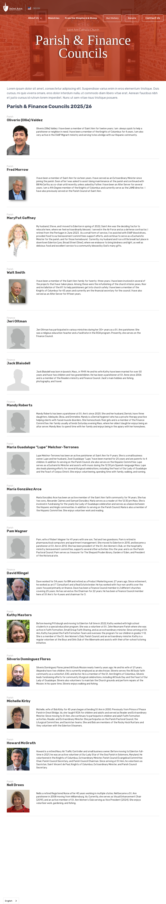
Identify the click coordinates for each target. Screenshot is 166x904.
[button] (33, 8)
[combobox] (11, 901)
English (8, 901)
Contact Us (152, 18)
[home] (12, 6)
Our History (112, 18)
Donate (132, 18)
